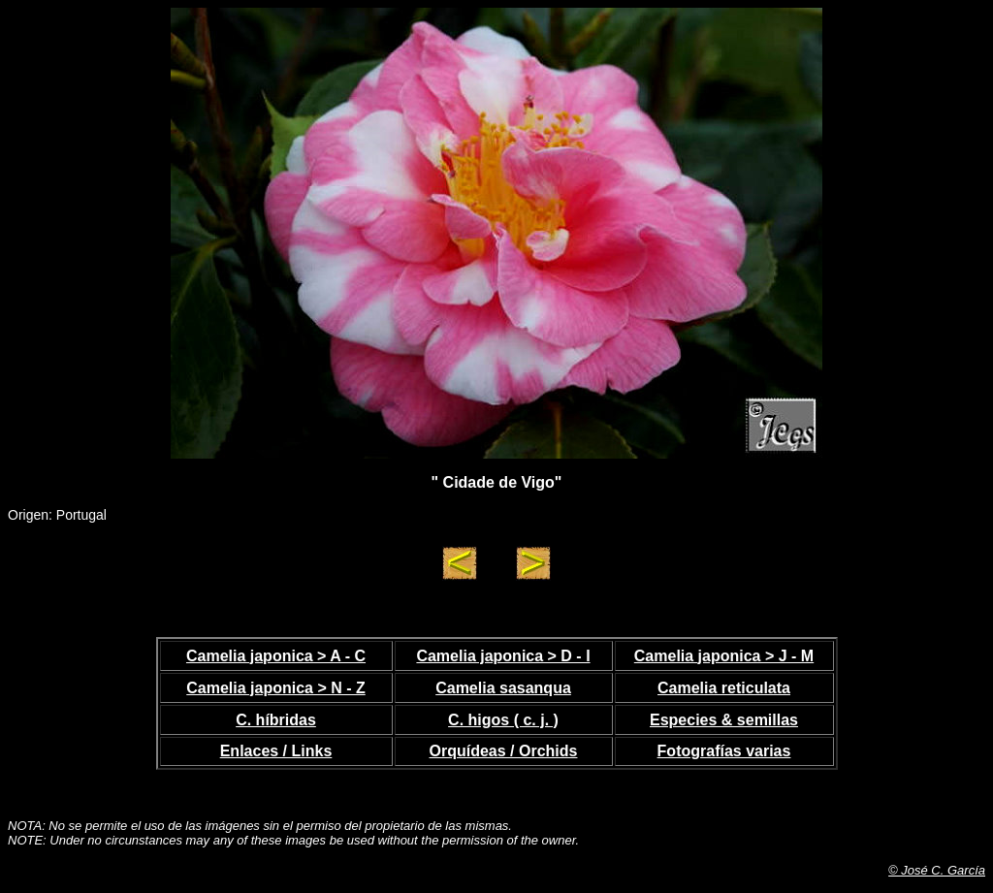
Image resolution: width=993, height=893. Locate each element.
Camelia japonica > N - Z (276, 688)
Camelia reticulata (723, 688)
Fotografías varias (724, 751)
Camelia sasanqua (503, 688)
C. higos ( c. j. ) (503, 720)
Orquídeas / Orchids (504, 751)
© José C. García (936, 870)
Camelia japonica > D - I (503, 656)
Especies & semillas (724, 720)
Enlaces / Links (276, 751)
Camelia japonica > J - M (724, 656)
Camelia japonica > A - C (276, 656)
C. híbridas (276, 720)
